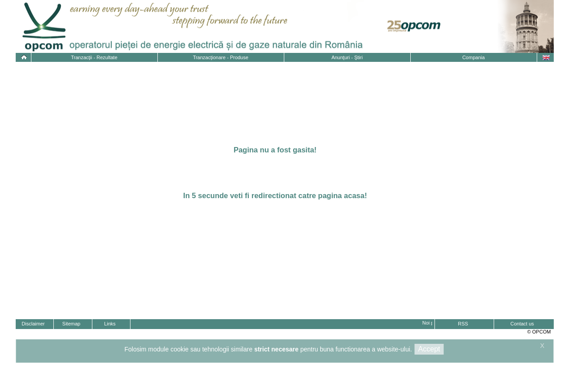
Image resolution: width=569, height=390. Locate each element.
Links (110, 323)
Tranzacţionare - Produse (220, 57)
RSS (463, 323)
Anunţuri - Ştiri (347, 57)
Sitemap (71, 323)
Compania (473, 57)
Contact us (522, 323)
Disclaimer (33, 323)
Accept (429, 349)
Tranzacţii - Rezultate (94, 57)
